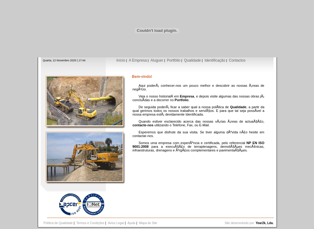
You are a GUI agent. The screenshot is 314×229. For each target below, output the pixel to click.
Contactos (237, 60)
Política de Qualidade (58, 223)
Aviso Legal (116, 223)
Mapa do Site (148, 223)
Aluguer (157, 60)
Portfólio (173, 60)
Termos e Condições (90, 223)
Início (120, 60)
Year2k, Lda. (265, 223)
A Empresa (138, 60)
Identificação (215, 60)
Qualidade (192, 60)
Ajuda (132, 223)
